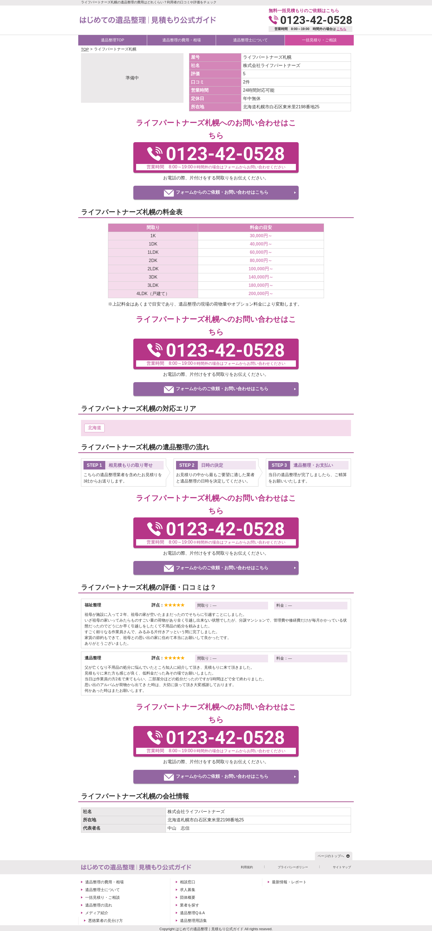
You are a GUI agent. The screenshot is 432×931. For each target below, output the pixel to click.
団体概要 (187, 897)
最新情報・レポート (289, 882)
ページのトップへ (331, 856)
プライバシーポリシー (293, 867)
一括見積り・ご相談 (319, 40)
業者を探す (189, 905)
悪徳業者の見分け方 (105, 920)
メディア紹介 (96, 913)
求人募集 (187, 889)
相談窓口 (187, 882)
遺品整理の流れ (98, 905)
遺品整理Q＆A (192, 913)
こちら (341, 29)
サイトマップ (342, 867)
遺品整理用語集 (193, 920)
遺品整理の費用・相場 (181, 40)
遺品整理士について (250, 40)
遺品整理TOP (112, 40)
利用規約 (247, 867)
